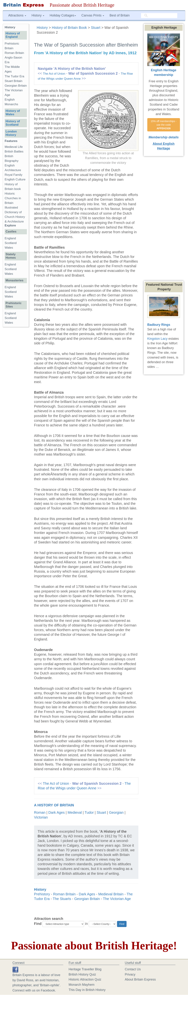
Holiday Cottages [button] (63, 15)
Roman (40, 812)
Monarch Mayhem (81, 984)
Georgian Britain (87, 899)
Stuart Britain (13, 81)
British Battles (14, 151)
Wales (9, 247)
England (10, 238)
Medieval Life (14, 147)
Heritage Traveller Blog (85, 969)
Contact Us (133, 969)
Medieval (75, 812)
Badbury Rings (158, 324)
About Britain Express (140, 979)
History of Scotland (13, 123)
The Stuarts (62, 899)
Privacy (130, 974)
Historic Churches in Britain (13, 198)
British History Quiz (82, 974)
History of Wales (13, 112)
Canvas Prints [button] (92, 15)
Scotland (11, 243)
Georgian (116, 812)
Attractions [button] (17, 15)
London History (11, 133)
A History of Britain (54, 805)
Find (38, 924)
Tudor (89, 812)
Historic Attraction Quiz (85, 979)
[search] (159, 15)
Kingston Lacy (157, 338)
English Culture (15, 179)
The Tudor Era (14, 76)
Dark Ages (56, 812)
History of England (13, 35)
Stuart (95, 28)
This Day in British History (87, 990)
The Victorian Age (117, 899)
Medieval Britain (110, 894)
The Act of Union (54, 73)
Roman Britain (64, 894)
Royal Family (13, 174)
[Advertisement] (17, 385)
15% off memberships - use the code (164, 125)
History (43, 28)
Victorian (41, 817)
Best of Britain (120, 15)
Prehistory (42, 894)
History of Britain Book (69, 28)
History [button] (38, 15)
